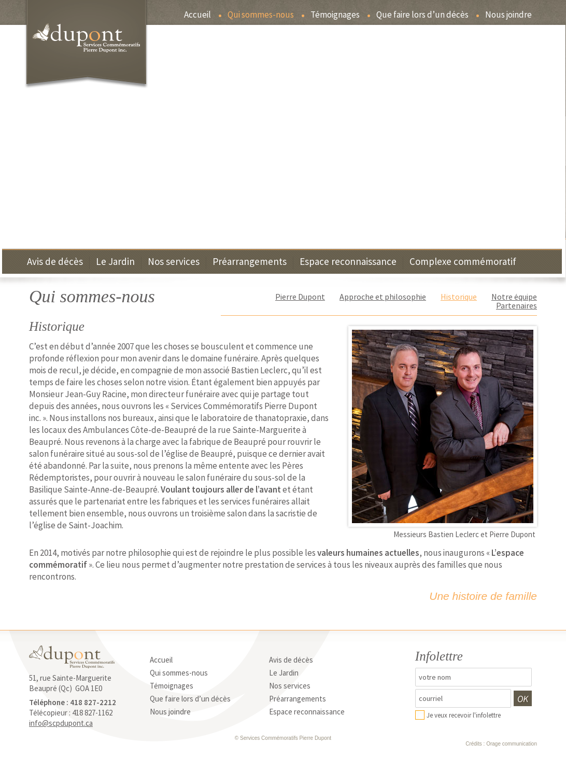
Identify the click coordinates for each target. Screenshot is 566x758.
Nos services (174, 262)
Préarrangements (250, 262)
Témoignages (335, 15)
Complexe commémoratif (462, 262)
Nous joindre (508, 15)
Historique (459, 296)
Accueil (197, 15)
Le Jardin (115, 262)
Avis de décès (55, 262)
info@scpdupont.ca (61, 723)
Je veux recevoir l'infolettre (464, 715)
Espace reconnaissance (348, 262)
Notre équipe (514, 296)
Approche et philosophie (382, 296)
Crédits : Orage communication (501, 744)
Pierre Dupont (300, 296)
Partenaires (516, 305)
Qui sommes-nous (261, 15)
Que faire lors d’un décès (422, 15)
